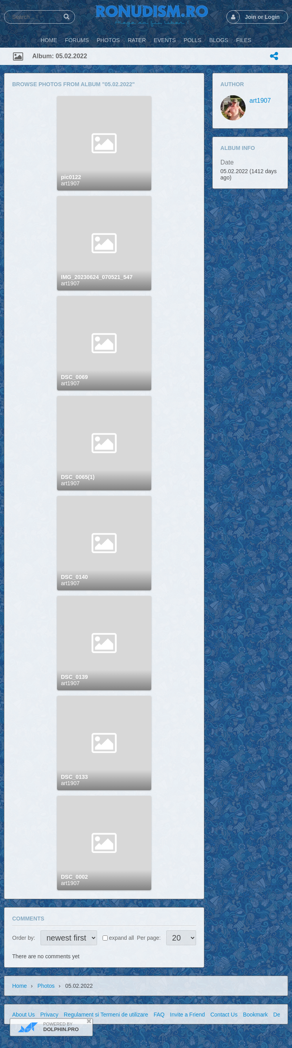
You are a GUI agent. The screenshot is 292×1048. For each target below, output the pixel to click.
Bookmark (255, 1014)
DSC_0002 (74, 877)
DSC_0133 (74, 777)
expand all (121, 938)
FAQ (159, 1014)
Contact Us (223, 1014)
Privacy (49, 1014)
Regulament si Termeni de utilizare (106, 1014)
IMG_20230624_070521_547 (96, 277)
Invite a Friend (187, 1014)
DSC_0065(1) (78, 477)
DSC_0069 (74, 377)
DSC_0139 (74, 677)
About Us (23, 1014)
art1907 (70, 183)
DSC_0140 (74, 577)
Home (19, 986)
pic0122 (71, 177)
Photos (46, 986)
